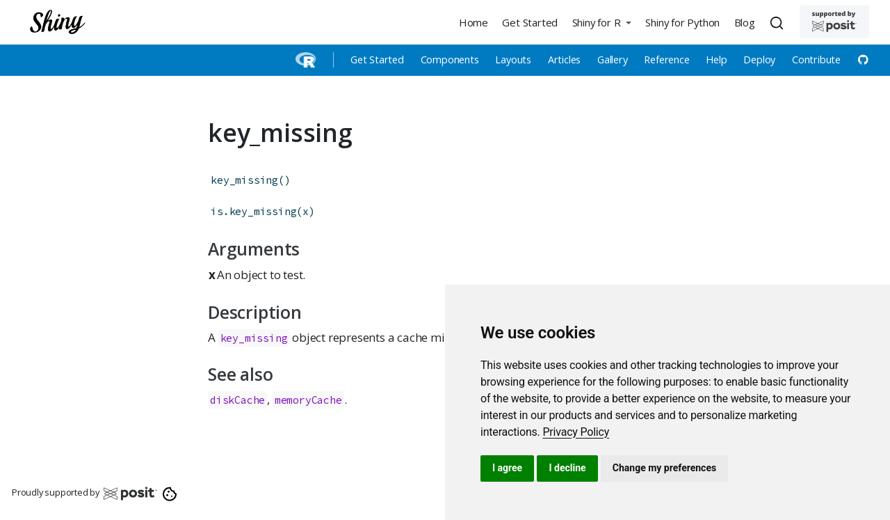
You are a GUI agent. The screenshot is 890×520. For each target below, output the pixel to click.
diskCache (237, 400)
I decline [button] (567, 467)
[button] (601, 22)
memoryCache (308, 400)
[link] (575, 432)
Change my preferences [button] (664, 467)
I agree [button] (507, 467)
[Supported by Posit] (834, 22)
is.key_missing (253, 211)
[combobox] (779, 22)
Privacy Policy (575, 432)
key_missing (244, 180)
